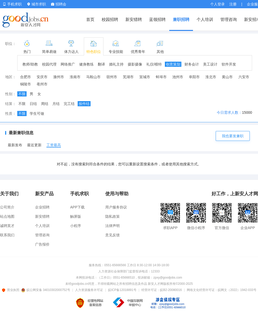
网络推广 (68, 64)
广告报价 (42, 244)
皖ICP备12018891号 (122, 290)
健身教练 (86, 64)
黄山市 (227, 77)
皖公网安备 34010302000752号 (46, 290)
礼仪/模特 (154, 64)
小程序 (75, 226)
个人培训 (205, 19)
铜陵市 (25, 84)
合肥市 (25, 77)
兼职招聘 (181, 19)
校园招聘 (110, 19)
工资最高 (53, 145)
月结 (56, 104)
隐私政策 (112, 216)
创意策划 (173, 64)
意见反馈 (112, 235)
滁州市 (58, 77)
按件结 (84, 104)
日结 (33, 104)
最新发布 (15, 145)
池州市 (177, 77)
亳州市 (42, 84)
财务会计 (191, 64)
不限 (22, 94)
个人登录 (217, 4)
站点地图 (7, 216)
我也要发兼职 (233, 136)
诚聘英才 (7, 226)
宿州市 (111, 77)
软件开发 (229, 64)
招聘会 (58, 4)
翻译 (101, 64)
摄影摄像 (135, 64)
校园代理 (49, 64)
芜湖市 (128, 77)
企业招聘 (42, 207)
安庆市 (42, 77)
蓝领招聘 (157, 19)
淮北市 (210, 77)
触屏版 (75, 216)
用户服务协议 (116, 207)
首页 (90, 19)
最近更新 (34, 145)
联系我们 (7, 235)
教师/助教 (30, 64)
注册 (233, 4)
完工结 (69, 104)
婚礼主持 (116, 64)
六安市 (243, 77)
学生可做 (37, 113)
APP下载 (77, 207)
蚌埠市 (161, 77)
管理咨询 (228, 19)
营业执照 (11, 290)
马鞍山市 (93, 77)
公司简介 (7, 207)
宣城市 (144, 77)
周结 (44, 104)
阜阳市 (194, 77)
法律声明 (112, 226)
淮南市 (75, 77)
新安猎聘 (133, 19)
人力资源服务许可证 (89, 290)
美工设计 (210, 64)
